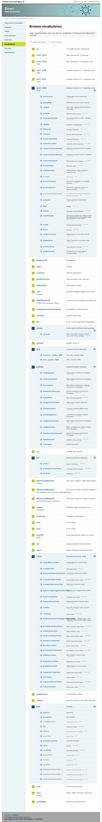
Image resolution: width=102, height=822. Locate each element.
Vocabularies (9, 44)
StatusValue (47, 677)
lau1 (38, 523)
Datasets (7, 27)
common (40, 273)
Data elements (10, 36)
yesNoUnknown (49, 251)
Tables (6, 31)
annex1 (45, 464)
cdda (39, 267)
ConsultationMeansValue (52, 579)
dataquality (42, 285)
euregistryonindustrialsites (49, 309)
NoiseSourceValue (49, 645)
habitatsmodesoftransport (52, 433)
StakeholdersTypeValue (51, 672)
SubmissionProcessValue (52, 682)
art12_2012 (41, 55)
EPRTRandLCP (43, 301)
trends (45, 229)
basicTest (46, 713)
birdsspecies (47, 397)
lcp (38, 544)
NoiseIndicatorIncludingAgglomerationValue (54, 619)
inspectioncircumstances (52, 468)
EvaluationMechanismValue (53, 584)
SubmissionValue (49, 687)
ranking (46, 211)
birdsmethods (48, 385)
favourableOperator (50, 118)
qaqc (45, 206)
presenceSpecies (49, 187)
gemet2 (40, 343)
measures (46, 134)
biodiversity (42, 260)
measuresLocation (50, 143)
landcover (41, 516)
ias (38, 452)
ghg (38, 349)
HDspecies (47, 129)
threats (45, 224)
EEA (14, 1)
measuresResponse (50, 161)
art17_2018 (41, 88)
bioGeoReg (47, 103)
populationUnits (49, 170)
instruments (47, 444)
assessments (48, 96)
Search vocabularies (39, 42)
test (38, 707)
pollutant (46, 473)
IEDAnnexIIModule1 (45, 481)
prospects (46, 200)
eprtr (39, 292)
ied (38, 458)
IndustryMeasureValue (51, 601)
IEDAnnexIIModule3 (45, 490)
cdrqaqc (46, 107)
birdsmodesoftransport (51, 391)
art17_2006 (41, 70)
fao (38, 322)
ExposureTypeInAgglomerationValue (54, 590)
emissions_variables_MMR (53, 355)
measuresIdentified (50, 139)
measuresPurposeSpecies (52, 155)
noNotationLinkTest (50, 741)
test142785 (47, 750)
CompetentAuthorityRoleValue (54, 573)
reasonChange (48, 216)
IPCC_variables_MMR (51, 360)
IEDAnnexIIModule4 (45, 499)
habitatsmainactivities (51, 421)
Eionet (14, 18)
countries (46, 113)
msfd (39, 550)
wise (39, 793)
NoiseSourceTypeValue (51, 641)
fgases (40, 328)
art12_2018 (41, 62)
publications (42, 694)
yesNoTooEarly (48, 247)
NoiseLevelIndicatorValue (52, 636)
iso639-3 (46, 608)
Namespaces (9, 52)
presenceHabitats (49, 181)
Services (7, 48)
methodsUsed (48, 165)
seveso (40, 700)
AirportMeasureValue (50, 562)
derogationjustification (51, 402)
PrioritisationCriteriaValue (52, 650)
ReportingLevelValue (50, 661)
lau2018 (40, 535)
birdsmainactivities (50, 379)
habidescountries (49, 409)
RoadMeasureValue (50, 666)
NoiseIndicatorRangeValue (52, 626)
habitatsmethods (49, 427)
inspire (40, 507)
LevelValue (47, 614)
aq (38, 49)
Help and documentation (13, 23)
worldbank (41, 802)
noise (39, 556)
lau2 (38, 529)
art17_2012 (41, 79)
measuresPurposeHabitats (52, 148)
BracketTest (47, 717)
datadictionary (43, 279)
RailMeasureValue (49, 655)
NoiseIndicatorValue (50, 631)
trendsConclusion (49, 234)
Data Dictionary (22, 18)
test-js (45, 745)
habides (40, 367)
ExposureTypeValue (50, 597)
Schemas (8, 40)
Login (78, 1)
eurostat (40, 316)
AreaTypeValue (48, 568)
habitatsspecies (49, 439)
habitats (46, 124)
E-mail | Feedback (11, 815)
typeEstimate (48, 240)
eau (44, 726)
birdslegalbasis (48, 373)
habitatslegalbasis (49, 415)
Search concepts (56, 42)
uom (39, 787)
